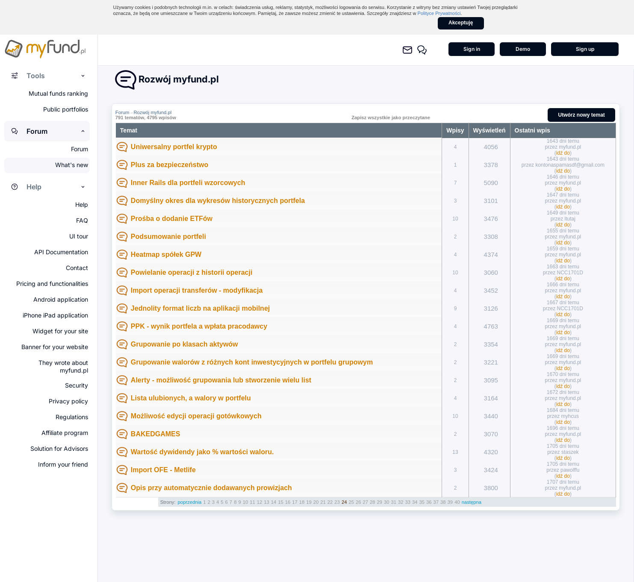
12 (259, 502)
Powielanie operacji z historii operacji (192, 272)
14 (274, 502)
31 (393, 502)
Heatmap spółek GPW (166, 254)
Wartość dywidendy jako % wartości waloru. (202, 452)
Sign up (585, 49)
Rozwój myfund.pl (152, 112)
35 (422, 502)
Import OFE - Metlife (163, 469)
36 (429, 502)
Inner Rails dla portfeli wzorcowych (188, 182)
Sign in (471, 49)
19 (309, 502)
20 (316, 502)
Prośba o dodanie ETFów (171, 218)
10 (245, 502)
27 (365, 502)
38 (443, 502)
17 (295, 502)
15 (280, 502)
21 (323, 502)
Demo (523, 49)
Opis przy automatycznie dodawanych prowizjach (211, 487)
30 (386, 502)
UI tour (78, 236)
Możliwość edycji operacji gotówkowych (196, 416)
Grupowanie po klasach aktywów (184, 344)
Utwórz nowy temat (581, 115)
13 (266, 502)
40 (457, 502)
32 (401, 502)
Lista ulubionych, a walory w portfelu (191, 398)
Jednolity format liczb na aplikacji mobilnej (200, 308)
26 (358, 502)
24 (344, 502)
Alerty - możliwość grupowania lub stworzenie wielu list (221, 380)
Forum (122, 112)
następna (471, 502)
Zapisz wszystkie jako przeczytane (390, 117)
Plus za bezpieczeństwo (169, 164)
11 (252, 502)
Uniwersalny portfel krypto (174, 146)
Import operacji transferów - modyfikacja (197, 290)
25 (351, 502)
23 (337, 502)
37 (436, 502)
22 (330, 502)
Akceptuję (460, 23)
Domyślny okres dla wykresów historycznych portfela (218, 200)
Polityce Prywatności (439, 13)
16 (288, 502)
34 (415, 502)
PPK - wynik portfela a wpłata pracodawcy (199, 326)
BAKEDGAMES (155, 434)
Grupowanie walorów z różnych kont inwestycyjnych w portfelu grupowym (252, 362)
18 (302, 502)
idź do (563, 153)
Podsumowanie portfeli (168, 236)
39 (450, 502)
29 (379, 502)
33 (408, 502)
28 (372, 502)
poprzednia (190, 502)
